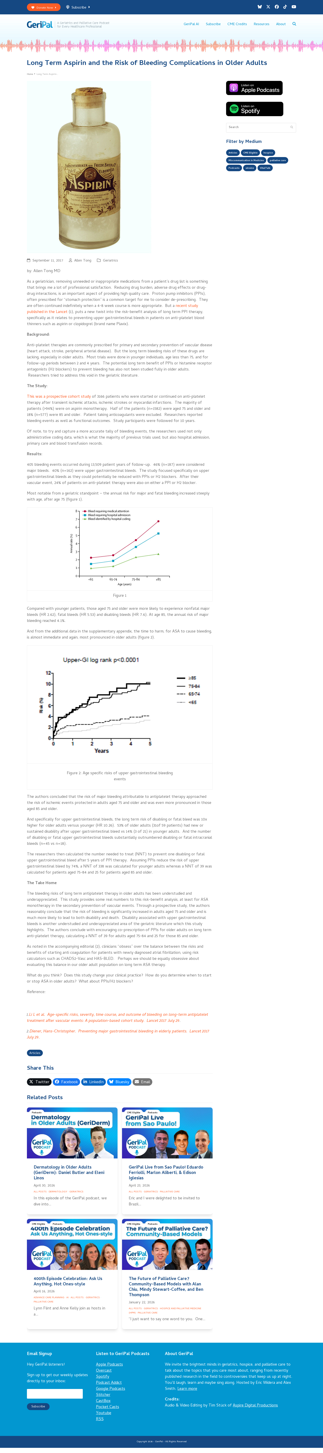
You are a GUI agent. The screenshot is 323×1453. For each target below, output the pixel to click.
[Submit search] (291, 131)
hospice (276, 157)
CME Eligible (135, 1118)
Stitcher (103, 1400)
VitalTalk (235, 184)
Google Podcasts (110, 1394)
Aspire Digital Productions (255, 1410)
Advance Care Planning (49, 1303)
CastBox (103, 1406)
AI (67, 1303)
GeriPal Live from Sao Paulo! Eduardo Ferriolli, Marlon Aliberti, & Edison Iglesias (166, 1178)
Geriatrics (110, 265)
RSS (100, 1424)
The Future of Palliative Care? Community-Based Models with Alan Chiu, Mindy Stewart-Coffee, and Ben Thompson (166, 1292)
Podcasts (37, 1118)
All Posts (40, 1197)
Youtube (103, 1418)
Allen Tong (82, 265)
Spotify (102, 1382)
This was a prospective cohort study (59, 400)
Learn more (187, 1394)
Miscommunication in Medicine (251, 166)
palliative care (239, 175)
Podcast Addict (109, 1388)
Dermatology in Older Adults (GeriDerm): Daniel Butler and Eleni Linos (69, 1178)
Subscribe (83, 9)
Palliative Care (170, 1197)
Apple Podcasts (109, 1369)
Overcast (104, 1376)
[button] (294, 27)
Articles (36, 1058)
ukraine (280, 175)
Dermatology (58, 1197)
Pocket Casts (107, 1412)
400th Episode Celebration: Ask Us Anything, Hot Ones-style (68, 1287)
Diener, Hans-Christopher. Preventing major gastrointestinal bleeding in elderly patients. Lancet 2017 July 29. (118, 1038)
